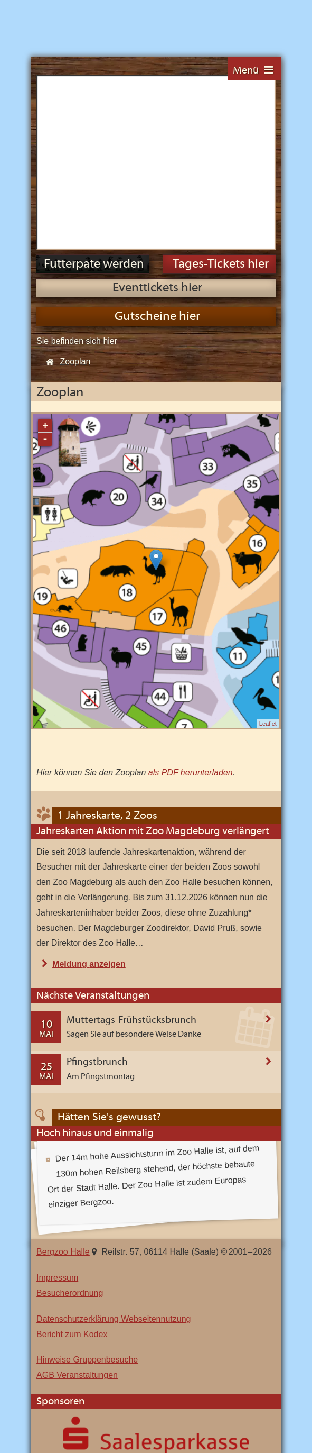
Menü (246, 71)
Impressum (57, 1103)
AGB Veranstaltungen (77, 1200)
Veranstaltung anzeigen (268, 895)
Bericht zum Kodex (71, 1159)
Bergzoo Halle (66, 22)
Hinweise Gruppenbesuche (87, 1185)
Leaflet (268, 549)
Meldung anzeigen (89, 790)
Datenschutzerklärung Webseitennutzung (113, 1144)
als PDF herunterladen (190, 597)
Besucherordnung (69, 1118)
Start (47, 187)
